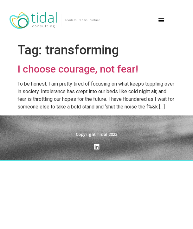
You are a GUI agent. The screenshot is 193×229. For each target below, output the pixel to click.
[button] (161, 20)
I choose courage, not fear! (77, 69)
